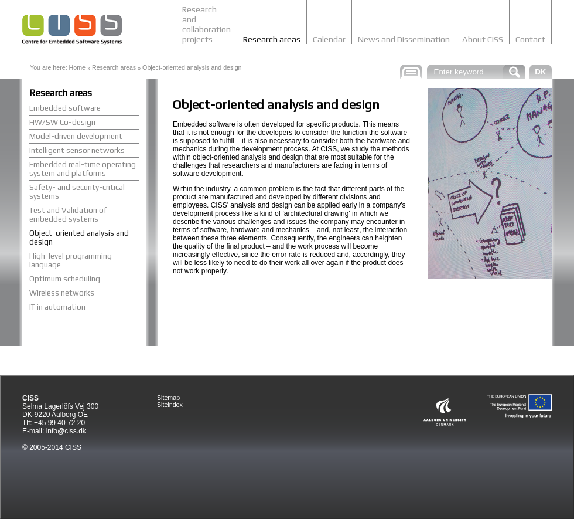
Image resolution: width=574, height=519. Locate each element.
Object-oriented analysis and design (191, 67)
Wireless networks (61, 293)
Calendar (329, 39)
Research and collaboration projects (206, 24)
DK (540, 71)
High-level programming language (70, 260)
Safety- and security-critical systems (77, 192)
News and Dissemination (404, 39)
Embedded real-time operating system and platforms (82, 169)
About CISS (482, 39)
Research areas (271, 39)
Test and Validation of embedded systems (68, 214)
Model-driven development (75, 136)
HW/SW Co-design (62, 122)
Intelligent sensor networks (77, 150)
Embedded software (65, 108)
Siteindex (170, 404)
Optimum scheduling (64, 278)
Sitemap (168, 397)
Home (77, 67)
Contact (530, 39)
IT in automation (57, 307)
